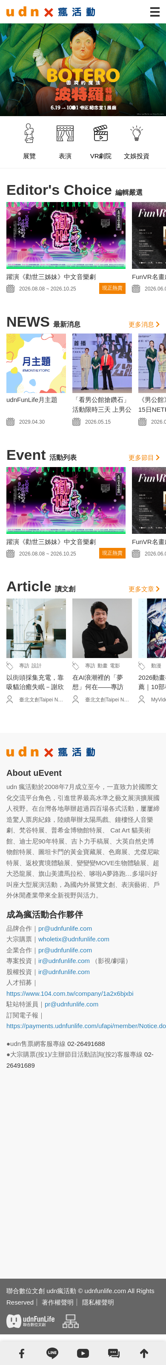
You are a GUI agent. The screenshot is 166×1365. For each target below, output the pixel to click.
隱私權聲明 (98, 1302)
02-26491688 (86, 1043)
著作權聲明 (58, 1302)
